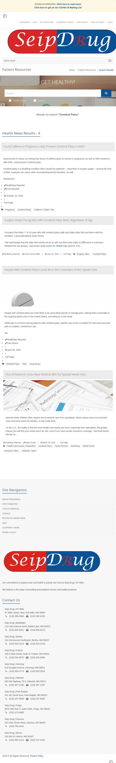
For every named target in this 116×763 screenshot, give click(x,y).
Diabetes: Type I (29, 451)
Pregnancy (10, 209)
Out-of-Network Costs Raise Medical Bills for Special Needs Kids (46, 374)
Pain (24, 364)
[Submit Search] (106, 93)
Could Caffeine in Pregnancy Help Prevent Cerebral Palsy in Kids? (44, 146)
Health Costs (88, 446)
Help (35, 22)
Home (72, 70)
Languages (24, 22)
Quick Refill (82, 22)
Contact (6, 513)
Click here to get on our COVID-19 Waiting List (58, 7)
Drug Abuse (35, 364)
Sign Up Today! (97, 22)
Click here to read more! (69, 4)
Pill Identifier (46, 22)
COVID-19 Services (10, 509)
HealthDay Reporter (14, 185)
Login (110, 22)
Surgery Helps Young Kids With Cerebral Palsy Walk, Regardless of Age (48, 220)
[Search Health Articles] (53, 93)
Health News (17, 100)
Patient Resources (87, 70)
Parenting (75, 446)
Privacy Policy (9, 532)
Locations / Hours (64, 22)
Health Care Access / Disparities (21, 446)
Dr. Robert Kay (60, 246)
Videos (39, 100)
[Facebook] (5, 16)
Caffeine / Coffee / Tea (44, 209)
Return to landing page (13, 518)
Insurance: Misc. (11, 451)
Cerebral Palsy (24, 209)
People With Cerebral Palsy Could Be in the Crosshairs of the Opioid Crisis (50, 270)
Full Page (8, 202)
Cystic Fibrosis (61, 446)
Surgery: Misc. (83, 254)
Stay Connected (10, 504)
